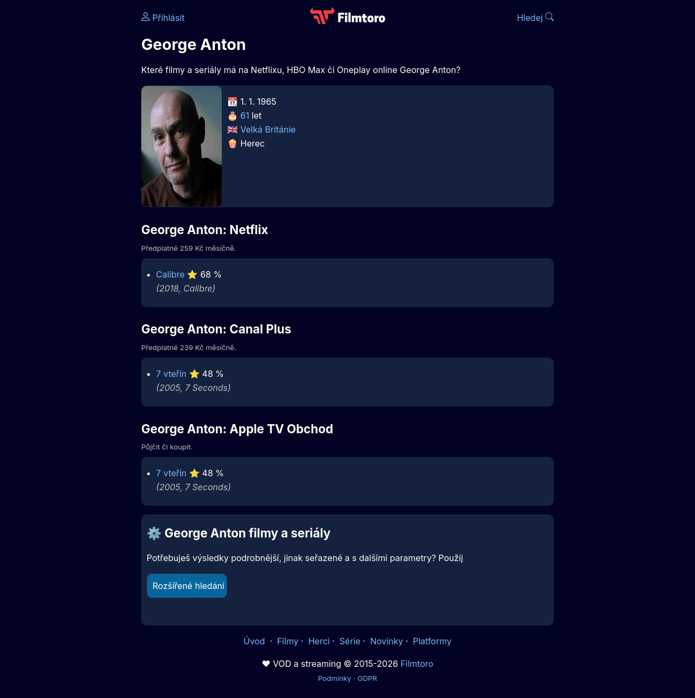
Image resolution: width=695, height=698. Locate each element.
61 (245, 115)
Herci (319, 641)
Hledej (535, 17)
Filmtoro (417, 663)
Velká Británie (268, 129)
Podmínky (334, 678)
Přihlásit (163, 17)
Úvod (255, 641)
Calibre (170, 274)
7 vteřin (171, 373)
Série (349, 641)
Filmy (288, 641)
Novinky (386, 641)
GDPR (367, 678)
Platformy (432, 641)
